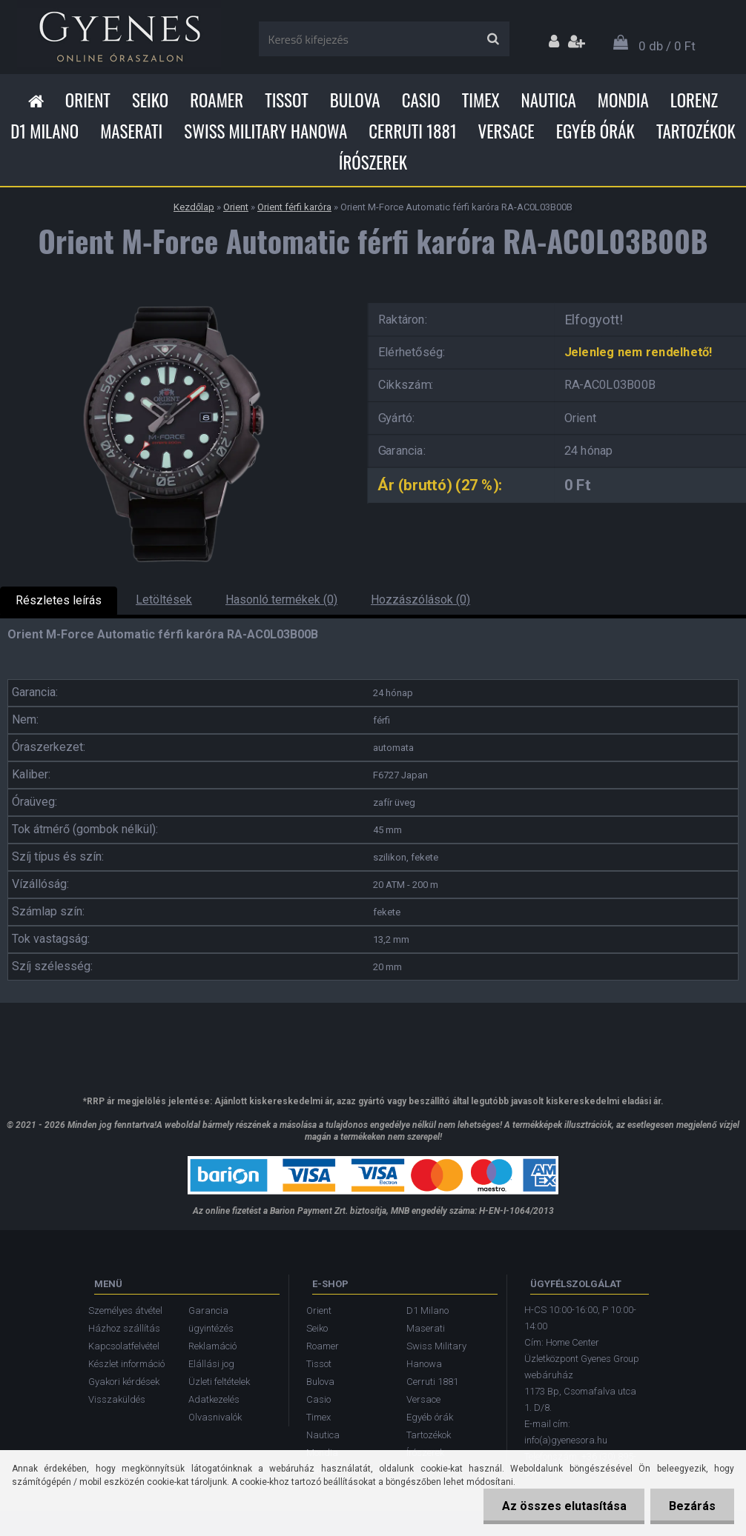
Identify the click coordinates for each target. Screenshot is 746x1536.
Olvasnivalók (215, 1417)
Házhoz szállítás (124, 1328)
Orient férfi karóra (294, 207)
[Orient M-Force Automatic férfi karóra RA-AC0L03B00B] (173, 298)
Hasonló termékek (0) (281, 599)
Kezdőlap (194, 207)
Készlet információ (126, 1363)
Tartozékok (696, 131)
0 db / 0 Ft (667, 46)
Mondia (623, 100)
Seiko (150, 100)
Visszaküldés (116, 1399)
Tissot (286, 100)
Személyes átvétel (125, 1310)
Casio (421, 100)
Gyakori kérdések (123, 1381)
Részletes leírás (59, 600)
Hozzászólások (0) (420, 599)
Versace (506, 131)
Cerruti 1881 (412, 131)
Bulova (355, 100)
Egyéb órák (595, 131)
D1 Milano (44, 131)
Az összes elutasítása (563, 1506)
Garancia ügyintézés (211, 1319)
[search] (493, 39)
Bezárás (692, 1506)
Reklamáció (212, 1346)
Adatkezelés (214, 1399)
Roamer (216, 100)
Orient (87, 100)
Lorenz (694, 100)
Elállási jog (211, 1363)
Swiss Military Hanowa (265, 131)
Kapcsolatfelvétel (123, 1346)
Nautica (548, 100)
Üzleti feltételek (219, 1381)
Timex (481, 100)
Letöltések (164, 599)
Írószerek (373, 162)
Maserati (131, 131)
